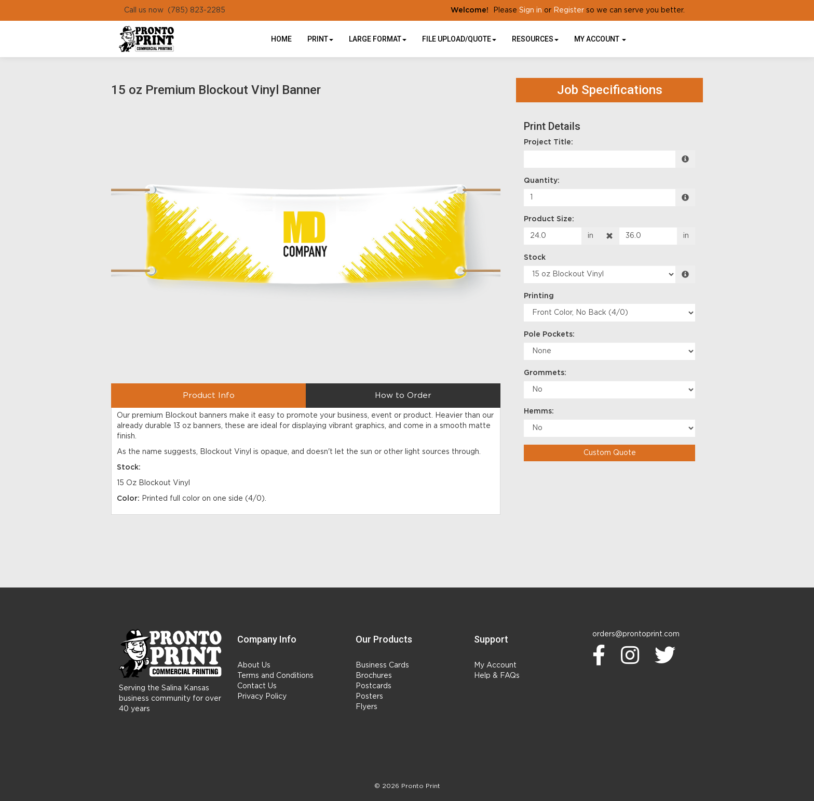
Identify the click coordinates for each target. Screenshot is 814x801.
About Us (253, 665)
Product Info (209, 395)
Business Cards (382, 665)
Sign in (530, 10)
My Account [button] (600, 39)
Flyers (366, 707)
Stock (535, 257)
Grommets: (545, 373)
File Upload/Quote (459, 39)
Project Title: (548, 142)
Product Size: (549, 219)
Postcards (373, 686)
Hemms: (539, 411)
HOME (281, 39)
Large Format (377, 39)
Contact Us (257, 686)
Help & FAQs (497, 675)
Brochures (374, 675)
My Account (495, 665)
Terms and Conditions (275, 675)
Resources (535, 39)
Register (568, 10)
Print (320, 39)
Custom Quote (610, 453)
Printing (539, 296)
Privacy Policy (262, 696)
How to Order (403, 395)
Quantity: (542, 180)
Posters (369, 696)
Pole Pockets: (549, 334)
